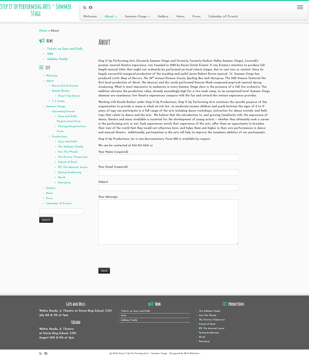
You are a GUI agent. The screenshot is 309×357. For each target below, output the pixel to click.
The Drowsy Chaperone (72, 159)
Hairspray (64, 185)
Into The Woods (68, 154)
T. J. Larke (58, 103)
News (180, 16)
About (111, 16)
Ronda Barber (61, 93)
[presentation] (128, 259)
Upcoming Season (63, 114)
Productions (59, 139)
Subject (168, 187)
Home (43, 33)
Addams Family (57, 61)
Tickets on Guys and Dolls (65, 51)
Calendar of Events (223, 16)
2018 (50, 56)
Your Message (168, 212)
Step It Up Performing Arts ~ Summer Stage (35, 12)
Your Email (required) (168, 172)
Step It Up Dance (69, 98)
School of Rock (67, 164)
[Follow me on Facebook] (92, 8)
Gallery (163, 16)
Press (196, 16)
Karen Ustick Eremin (65, 88)
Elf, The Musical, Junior (73, 169)
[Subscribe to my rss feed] (86, 8)
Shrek (61, 180)
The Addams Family (70, 149)
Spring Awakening (69, 174)
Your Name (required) (168, 157)
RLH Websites (191, 351)
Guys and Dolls (67, 144)
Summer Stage (137, 16)
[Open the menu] (300, 7)
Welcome (90, 16)
